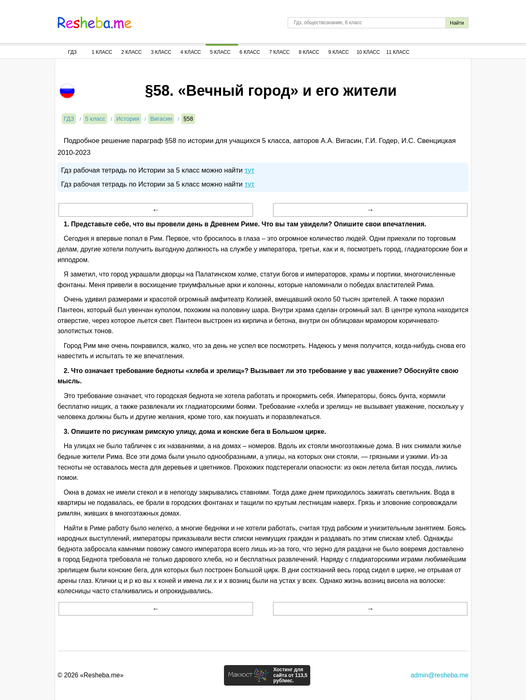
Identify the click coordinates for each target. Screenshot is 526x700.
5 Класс (220, 52)
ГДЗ (72, 52)
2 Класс (131, 52)
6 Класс (250, 52)
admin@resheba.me (439, 675)
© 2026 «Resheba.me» (91, 675)
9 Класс (338, 52)
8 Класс (309, 52)
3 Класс (161, 52)
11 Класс (398, 52)
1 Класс (102, 52)
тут (249, 170)
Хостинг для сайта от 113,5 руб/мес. (290, 675)
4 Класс (190, 52)
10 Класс (368, 52)
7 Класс (279, 52)
